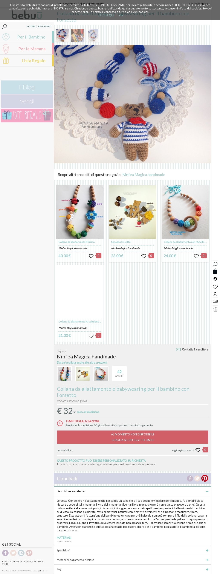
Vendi (5, 564)
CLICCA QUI (106, 15)
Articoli (119, 371)
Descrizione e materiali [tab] (132, 491)
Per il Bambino (31, 36)
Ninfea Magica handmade (143, 174)
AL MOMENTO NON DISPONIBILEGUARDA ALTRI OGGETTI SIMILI (132, 437)
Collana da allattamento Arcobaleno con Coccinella (87, 321)
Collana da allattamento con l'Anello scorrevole (190, 242)
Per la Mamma (32, 48)
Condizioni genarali (22, 561)
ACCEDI (30, 26)
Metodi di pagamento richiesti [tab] (132, 560)
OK (121, 15)
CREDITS (43, 571)
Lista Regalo (34, 60)
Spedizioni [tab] (132, 550)
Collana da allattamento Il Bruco (76, 242)
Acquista (38, 561)
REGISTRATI (45, 26)
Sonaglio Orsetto (120, 242)
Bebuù (5, 561)
